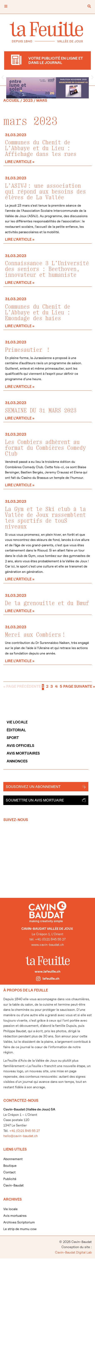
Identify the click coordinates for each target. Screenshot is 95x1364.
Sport (13, 737)
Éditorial (16, 730)
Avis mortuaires (23, 753)
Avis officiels (20, 745)
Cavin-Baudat (13, 1185)
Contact (9, 1172)
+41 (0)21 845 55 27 (24, 1131)
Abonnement (13, 1159)
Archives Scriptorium (19, 1222)
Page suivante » (79, 686)
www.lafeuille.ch (47, 971)
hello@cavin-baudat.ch (20, 1136)
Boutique (10, 1166)
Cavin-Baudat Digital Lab (73, 1252)
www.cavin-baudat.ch (47, 945)
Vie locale (17, 722)
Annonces (17, 761)
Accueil (11, 100)
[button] (2, 77)
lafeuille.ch (51, 978)
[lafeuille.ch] (38, 978)
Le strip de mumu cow (20, 1229)
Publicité (9, 1179)
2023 (28, 100)
